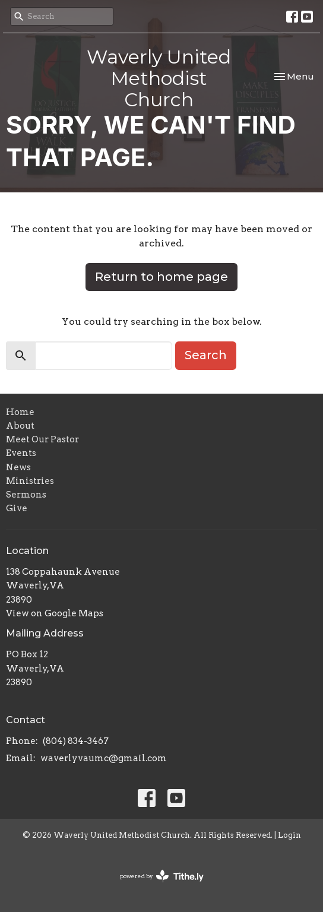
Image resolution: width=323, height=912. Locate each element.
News (18, 467)
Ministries (30, 481)
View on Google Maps (54, 613)
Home (20, 412)
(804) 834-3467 (76, 741)
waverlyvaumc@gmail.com (103, 758)
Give (16, 508)
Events (21, 453)
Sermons (26, 494)
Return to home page (161, 277)
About (20, 425)
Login (289, 835)
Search (206, 355)
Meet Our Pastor (42, 439)
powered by (162, 876)
